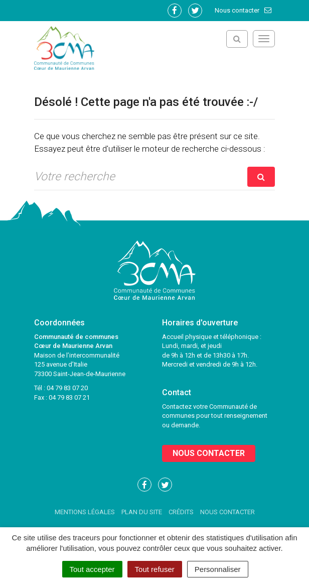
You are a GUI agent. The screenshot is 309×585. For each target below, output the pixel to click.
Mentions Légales (85, 512)
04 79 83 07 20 (67, 388)
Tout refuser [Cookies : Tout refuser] (155, 569)
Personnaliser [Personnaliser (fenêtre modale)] (218, 569)
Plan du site (141, 512)
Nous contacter (243, 10)
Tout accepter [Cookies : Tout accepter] (92, 569)
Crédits (181, 512)
